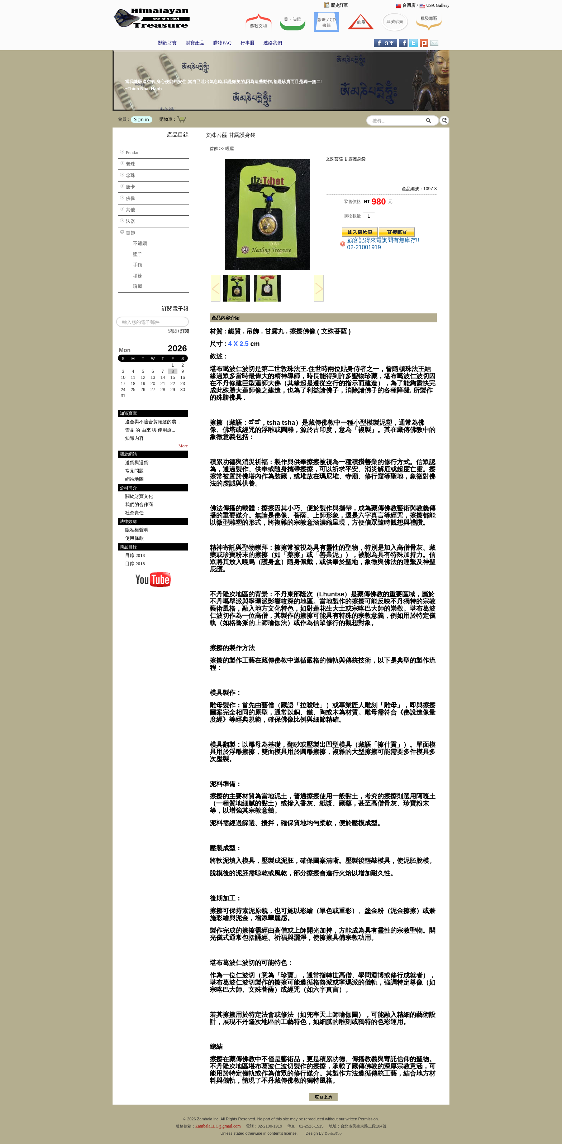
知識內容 (134, 438)
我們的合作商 (139, 504)
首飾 (130, 232)
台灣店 (409, 5)
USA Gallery (437, 5)
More (183, 445)
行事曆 (247, 42)
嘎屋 (137, 286)
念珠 (130, 175)
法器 (130, 221)
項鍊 (137, 275)
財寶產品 (195, 42)
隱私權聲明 (136, 530)
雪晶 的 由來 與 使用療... (150, 430)
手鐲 (137, 265)
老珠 (130, 164)
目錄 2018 (135, 563)
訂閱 (184, 331)
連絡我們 (272, 42)
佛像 (130, 198)
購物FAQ (222, 42)
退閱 (172, 331)
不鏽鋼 (140, 243)
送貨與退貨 (136, 462)
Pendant (133, 152)
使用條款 (134, 538)
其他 (130, 209)
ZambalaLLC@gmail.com (218, 1126)
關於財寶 (167, 42)
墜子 (137, 254)
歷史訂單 (339, 5)
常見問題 (134, 471)
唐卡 (130, 186)
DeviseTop (333, 1133)
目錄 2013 (135, 555)
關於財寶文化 (139, 496)
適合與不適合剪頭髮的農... (152, 421)
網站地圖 (134, 479)
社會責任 (134, 512)
